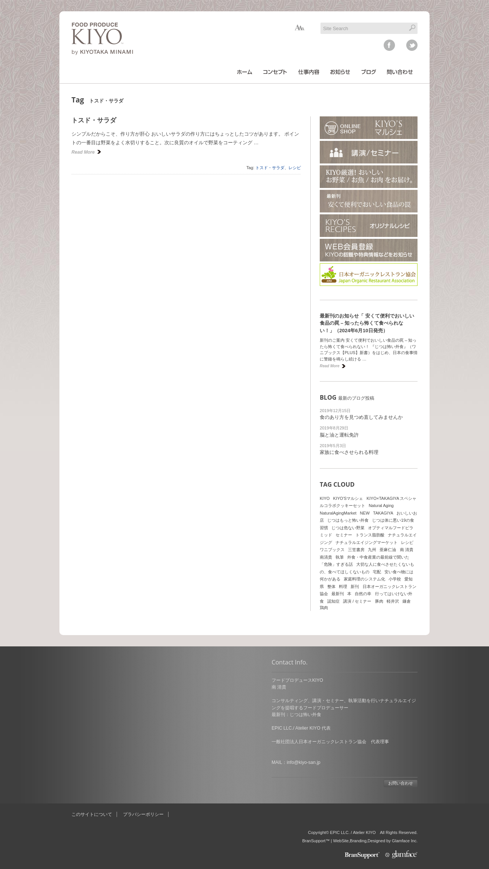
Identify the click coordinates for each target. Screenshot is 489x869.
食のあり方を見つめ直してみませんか (361, 417)
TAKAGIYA (383, 513)
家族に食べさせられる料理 (349, 452)
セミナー (344, 535)
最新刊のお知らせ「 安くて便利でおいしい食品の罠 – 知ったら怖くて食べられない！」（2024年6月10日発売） (367, 323)
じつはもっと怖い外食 (348, 520)
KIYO (325, 498)
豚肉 (379, 601)
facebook (389, 45)
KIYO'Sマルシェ (348, 498)
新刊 (355, 586)
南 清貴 (406, 549)
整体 (331, 586)
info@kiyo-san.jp (103, 762)
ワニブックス (332, 549)
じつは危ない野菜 (347, 527)
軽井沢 (393, 601)
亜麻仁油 (388, 549)
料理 (343, 586)
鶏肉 (324, 607)
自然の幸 (363, 593)
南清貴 (326, 557)
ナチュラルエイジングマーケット (367, 542)
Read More (83, 152)
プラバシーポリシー (143, 814)
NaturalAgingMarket (338, 513)
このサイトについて (91, 814)
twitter (412, 45)
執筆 (340, 557)
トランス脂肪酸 (369, 535)
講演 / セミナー (357, 601)
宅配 (377, 572)
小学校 (395, 579)
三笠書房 (356, 549)
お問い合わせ (200, 783)
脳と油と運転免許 (339, 435)
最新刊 (337, 593)
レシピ (295, 167)
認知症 (333, 601)
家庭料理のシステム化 (364, 579)
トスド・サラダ (93, 120)
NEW (365, 513)
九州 (372, 549)
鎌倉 (406, 601)
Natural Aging (381, 505)
